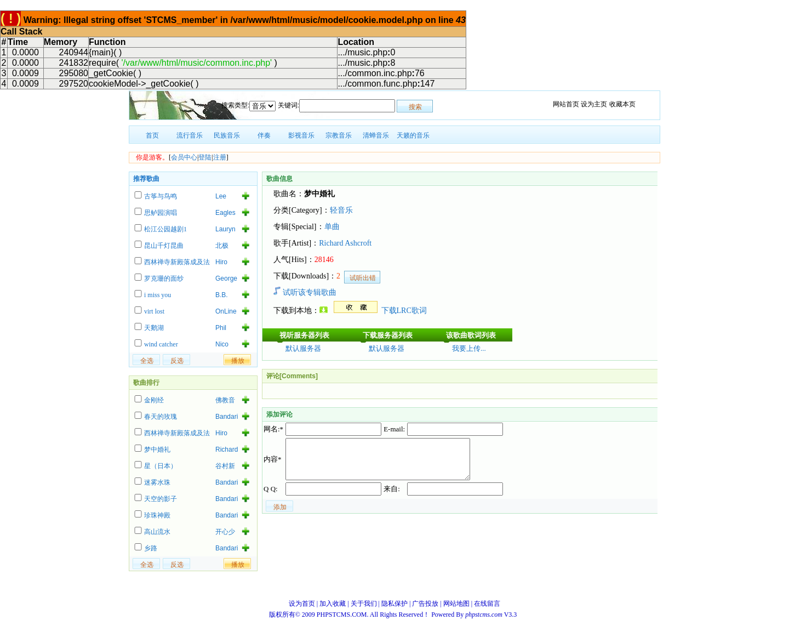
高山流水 (157, 532)
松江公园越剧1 (165, 229)
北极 (221, 245)
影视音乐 (301, 135)
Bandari (226, 416)
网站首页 (566, 104)
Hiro (221, 262)
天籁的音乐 (413, 135)
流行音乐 (189, 135)
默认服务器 (303, 348)
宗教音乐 (338, 135)
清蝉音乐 (376, 135)
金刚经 (154, 400)
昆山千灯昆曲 (164, 245)
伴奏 (264, 135)
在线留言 (487, 603)
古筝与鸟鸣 (160, 196)
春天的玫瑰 (160, 416)
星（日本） (160, 466)
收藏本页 (622, 104)
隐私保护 (394, 603)
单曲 (332, 227)
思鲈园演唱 (160, 213)
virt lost (154, 311)
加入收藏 (332, 603)
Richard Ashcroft (345, 243)
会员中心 (184, 157)
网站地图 (456, 603)
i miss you (157, 295)
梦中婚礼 (157, 449)
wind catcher (161, 344)
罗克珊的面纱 (164, 278)
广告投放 (425, 603)
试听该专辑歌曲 (304, 292)
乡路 (150, 548)
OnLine (226, 311)
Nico (221, 344)
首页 (152, 135)
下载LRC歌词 (404, 310)
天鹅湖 (154, 328)
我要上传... (469, 348)
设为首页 (302, 603)
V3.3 (491, 614)
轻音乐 (341, 210)
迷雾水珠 (157, 482)
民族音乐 (227, 135)
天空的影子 (160, 499)
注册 (219, 157)
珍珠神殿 (157, 515)
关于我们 (364, 603)
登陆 (204, 157)
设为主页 (594, 104)
